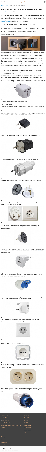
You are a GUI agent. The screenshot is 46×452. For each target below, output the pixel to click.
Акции (25, 432)
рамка (39, 250)
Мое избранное (4, 442)
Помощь (25, 429)
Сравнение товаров (5, 440)
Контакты (26, 422)
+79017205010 (5, 417)
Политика (26, 420)
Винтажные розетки (35, 99)
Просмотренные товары (5, 444)
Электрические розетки (10, 32)
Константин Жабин (4, 11)
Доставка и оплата (27, 427)
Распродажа (26, 434)
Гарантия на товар (27, 430)
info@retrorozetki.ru (6, 420)
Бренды (2, 439)
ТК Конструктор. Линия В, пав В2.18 (8, 428)
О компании (26, 417)
